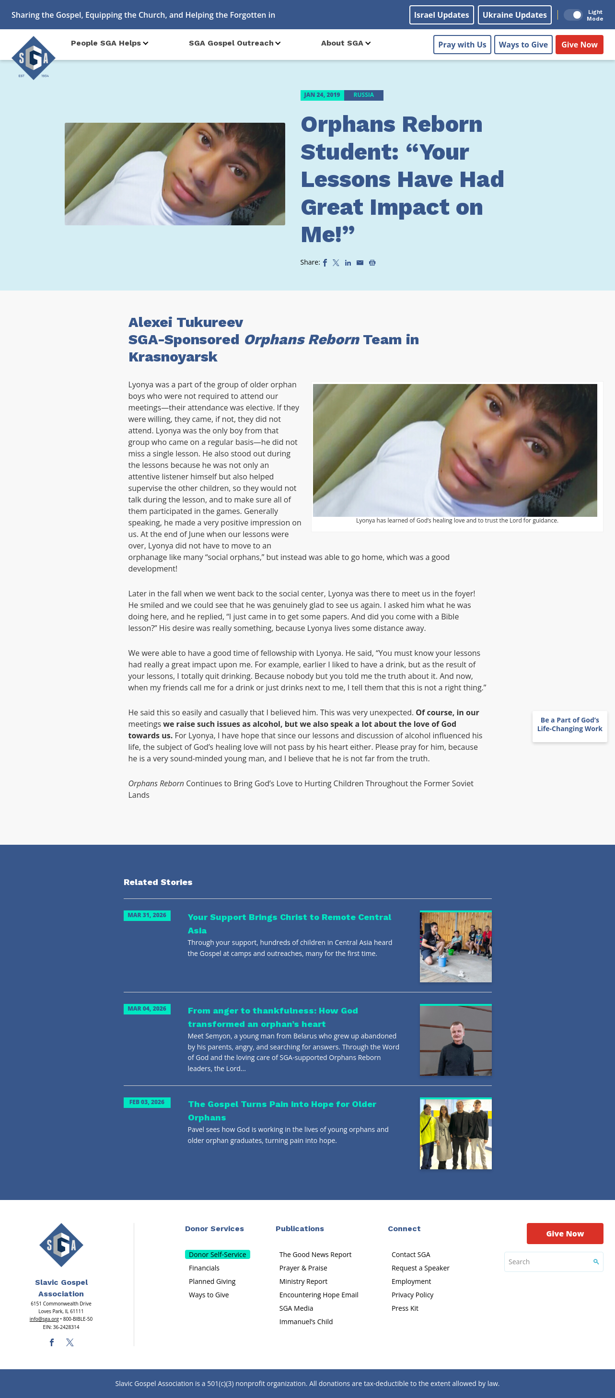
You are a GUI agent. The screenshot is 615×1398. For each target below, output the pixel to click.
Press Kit (405, 1308)
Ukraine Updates (515, 15)
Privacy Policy (412, 1294)
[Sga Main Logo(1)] (61, 1245)
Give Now (579, 43)
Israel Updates (441, 15)
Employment (411, 1281)
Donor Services (214, 1228)
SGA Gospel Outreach (231, 42)
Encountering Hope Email (319, 1294)
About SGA (342, 42)
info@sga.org (44, 1319)
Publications (300, 1228)
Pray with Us (462, 43)
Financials (204, 1267)
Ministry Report (303, 1281)
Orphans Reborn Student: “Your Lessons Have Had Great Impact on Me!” (402, 179)
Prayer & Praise (303, 1267)
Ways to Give (523, 43)
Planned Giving (212, 1281)
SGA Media (296, 1308)
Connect (404, 1228)
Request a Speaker (421, 1267)
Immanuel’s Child (306, 1321)
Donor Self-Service (217, 1254)
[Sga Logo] (34, 57)
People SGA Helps (106, 42)
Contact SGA (411, 1254)
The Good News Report (315, 1254)
